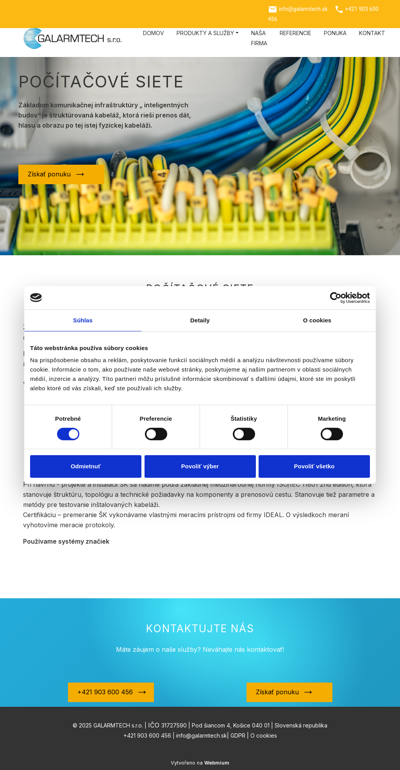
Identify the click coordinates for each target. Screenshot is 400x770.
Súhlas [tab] (83, 320)
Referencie (295, 33)
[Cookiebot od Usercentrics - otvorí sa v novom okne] (336, 298)
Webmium (216, 763)
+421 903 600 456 (105, 692)
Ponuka (335, 33)
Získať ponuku (49, 174)
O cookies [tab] (317, 320)
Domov (153, 33)
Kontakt (372, 33)
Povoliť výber (200, 466)
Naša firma (259, 38)
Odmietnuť (86, 466)
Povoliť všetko (314, 466)
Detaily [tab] (200, 320)
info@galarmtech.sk (303, 9)
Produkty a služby (205, 33)
